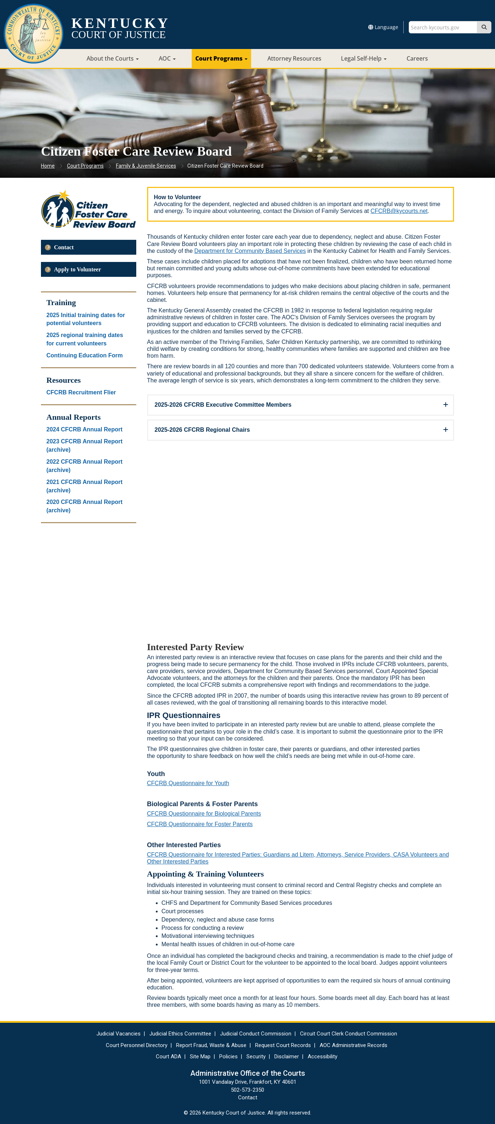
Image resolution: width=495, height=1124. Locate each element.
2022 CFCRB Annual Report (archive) (84, 466)
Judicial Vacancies (118, 1033)
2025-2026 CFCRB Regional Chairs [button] (202, 430)
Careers (417, 58)
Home (48, 166)
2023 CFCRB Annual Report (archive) (84, 445)
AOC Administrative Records (353, 1045)
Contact (64, 247)
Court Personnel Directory (136, 1045)
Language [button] (383, 27)
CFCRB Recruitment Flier (81, 392)
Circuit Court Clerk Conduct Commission (348, 1033)
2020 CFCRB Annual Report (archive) (84, 506)
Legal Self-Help (364, 58)
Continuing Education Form (84, 355)
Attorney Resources (294, 58)
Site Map (200, 1056)
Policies (228, 1056)
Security (256, 1056)
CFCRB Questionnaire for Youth (188, 783)
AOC (167, 58)
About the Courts (113, 58)
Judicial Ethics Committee (180, 1033)
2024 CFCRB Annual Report (84, 429)
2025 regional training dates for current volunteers (84, 339)
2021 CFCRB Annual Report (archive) (84, 486)
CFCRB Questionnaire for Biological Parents (204, 814)
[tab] (300, 405)
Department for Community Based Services (250, 251)
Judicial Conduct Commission (255, 1033)
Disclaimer (286, 1056)
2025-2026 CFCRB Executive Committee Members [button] (223, 405)
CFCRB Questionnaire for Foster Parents (200, 824)
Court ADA (168, 1056)
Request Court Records (283, 1045)
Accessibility (322, 1056)
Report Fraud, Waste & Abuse (211, 1045)
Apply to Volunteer (77, 269)
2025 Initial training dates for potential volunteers (85, 319)
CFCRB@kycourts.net (399, 211)
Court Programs (221, 58)
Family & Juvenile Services (146, 166)
